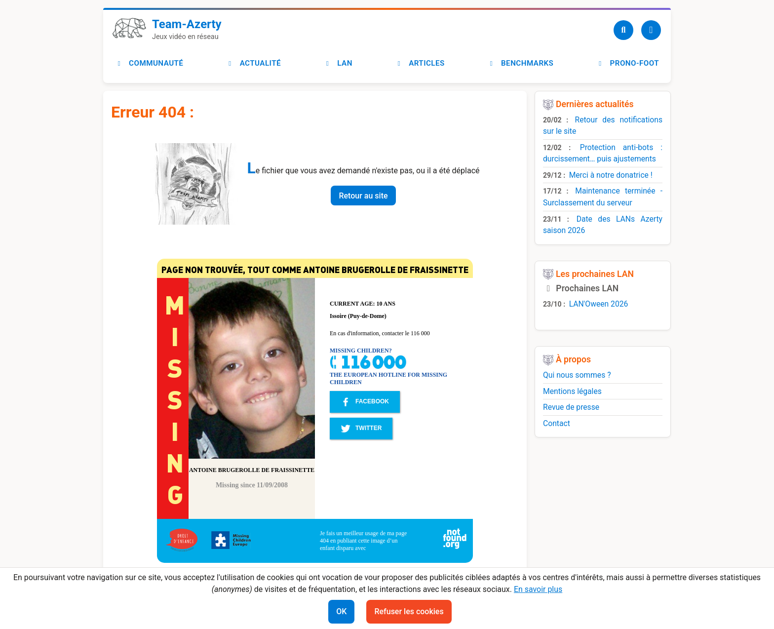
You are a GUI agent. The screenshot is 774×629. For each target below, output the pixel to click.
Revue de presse (571, 407)
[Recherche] (623, 30)
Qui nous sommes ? (577, 375)
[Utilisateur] (651, 30)
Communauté (149, 63)
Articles (420, 63)
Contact (556, 423)
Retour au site (363, 195)
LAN (337, 63)
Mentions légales (572, 391)
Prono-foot (627, 63)
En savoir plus (538, 589)
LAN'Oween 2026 (598, 304)
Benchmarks (520, 63)
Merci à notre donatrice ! (611, 175)
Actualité (253, 63)
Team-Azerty (187, 24)
